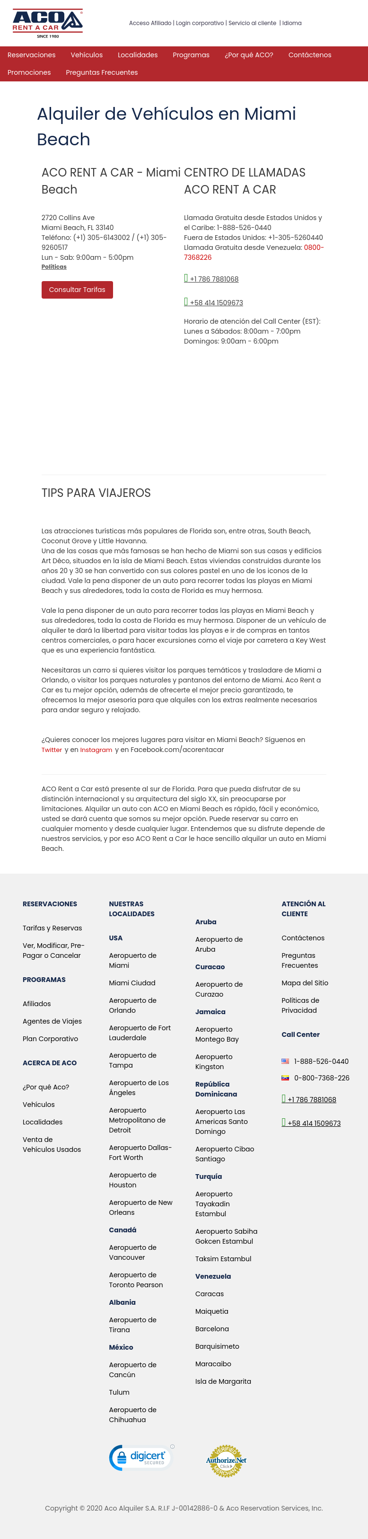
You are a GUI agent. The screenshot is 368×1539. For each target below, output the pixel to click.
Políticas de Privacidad (300, 1005)
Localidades (138, 55)
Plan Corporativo (50, 1039)
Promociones (29, 72)
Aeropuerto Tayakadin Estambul (214, 1204)
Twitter (52, 749)
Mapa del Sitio (304, 983)
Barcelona (212, 1329)
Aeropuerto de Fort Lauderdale (140, 1033)
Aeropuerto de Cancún (133, 1370)
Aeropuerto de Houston (133, 1180)
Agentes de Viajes (52, 1021)
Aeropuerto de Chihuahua (133, 1414)
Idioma (292, 23)
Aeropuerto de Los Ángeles (139, 1087)
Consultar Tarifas (77, 289)
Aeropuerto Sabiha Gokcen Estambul (226, 1236)
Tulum (119, 1392)
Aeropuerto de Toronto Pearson (136, 1280)
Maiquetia (211, 1311)
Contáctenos (310, 55)
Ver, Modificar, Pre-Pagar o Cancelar (54, 950)
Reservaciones (32, 55)
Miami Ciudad (132, 983)
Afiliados (37, 1003)
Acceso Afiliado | (152, 23)
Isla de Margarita (223, 1381)
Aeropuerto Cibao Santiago (224, 1154)
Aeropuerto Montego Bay (217, 1034)
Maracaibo (213, 1364)
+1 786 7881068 (211, 279)
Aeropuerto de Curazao (219, 989)
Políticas (54, 267)
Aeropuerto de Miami (133, 960)
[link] (142, 1460)
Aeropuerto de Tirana (133, 1325)
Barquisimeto (217, 1346)
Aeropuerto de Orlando (133, 1005)
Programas (191, 55)
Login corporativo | (202, 23)
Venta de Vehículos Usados (52, 1144)
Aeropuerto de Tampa (133, 1060)
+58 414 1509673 (213, 303)
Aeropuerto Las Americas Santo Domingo (221, 1121)
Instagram (96, 749)
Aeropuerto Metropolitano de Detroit (137, 1120)
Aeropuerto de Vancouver (133, 1252)
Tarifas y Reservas (52, 928)
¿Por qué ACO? (249, 55)
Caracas (209, 1294)
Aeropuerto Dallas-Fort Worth (140, 1152)
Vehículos (87, 55)
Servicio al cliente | (255, 23)
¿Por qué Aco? (46, 1087)
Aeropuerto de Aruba (219, 944)
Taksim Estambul (223, 1259)
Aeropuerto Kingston (214, 1061)
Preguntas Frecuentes (102, 72)
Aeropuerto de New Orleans (140, 1207)
